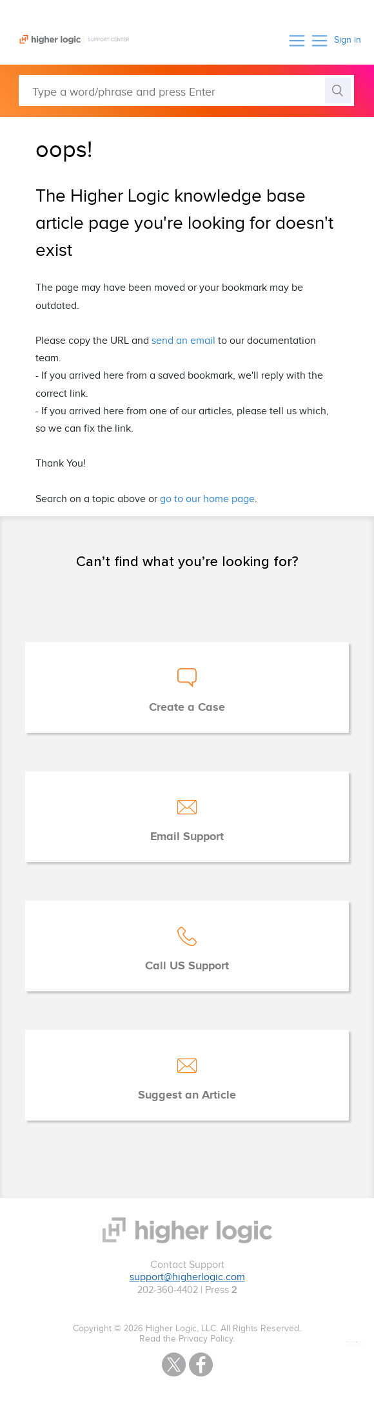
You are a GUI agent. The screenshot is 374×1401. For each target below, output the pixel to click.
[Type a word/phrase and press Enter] (186, 90)
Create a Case (187, 707)
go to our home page (207, 499)
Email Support (187, 837)
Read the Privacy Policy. (187, 1339)
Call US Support (187, 966)
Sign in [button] (347, 40)
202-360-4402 (167, 1290)
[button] (297, 40)
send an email (183, 341)
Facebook (201, 1364)
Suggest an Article (187, 1095)
